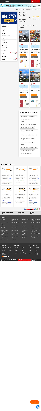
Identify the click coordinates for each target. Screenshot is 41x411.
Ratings (34, 18)
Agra (22, 250)
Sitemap (3, 252)
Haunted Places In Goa (36, 233)
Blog (9, 253)
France (30, 253)
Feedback (9, 247)
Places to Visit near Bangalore (4, 231)
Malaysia (23, 252)
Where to (3, 28)
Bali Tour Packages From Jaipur (27, 153)
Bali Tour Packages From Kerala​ (27, 150)
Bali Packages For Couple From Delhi (28, 116)
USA (30, 252)
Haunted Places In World (4, 234)
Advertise (3, 250)
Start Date (3, 33)
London (36, 248)
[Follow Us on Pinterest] (29, 209)
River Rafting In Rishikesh (24, 225)
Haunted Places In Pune (4, 237)
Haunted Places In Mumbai (14, 234)
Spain (30, 250)
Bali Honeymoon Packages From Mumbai (28, 131)
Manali (23, 247)
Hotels (39, 5)
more (27, 51)
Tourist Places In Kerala (4, 228)
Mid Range (5, 42)
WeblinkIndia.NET (34, 260)
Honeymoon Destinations (13, 239)
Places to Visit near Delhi (14, 231)
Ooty (22, 248)
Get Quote (22, 55)
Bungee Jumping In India (14, 225)
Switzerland (24, 253)
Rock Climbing (24, 222)
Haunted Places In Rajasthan (25, 234)
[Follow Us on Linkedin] (35, 209)
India (30, 247)
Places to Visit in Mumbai (14, 228)
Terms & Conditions (4, 254)
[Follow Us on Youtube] (33, 209)
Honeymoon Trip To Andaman (35, 237)
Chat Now (35, 402)
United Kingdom (36, 254)
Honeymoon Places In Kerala (5, 239)
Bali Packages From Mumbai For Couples (27, 120)
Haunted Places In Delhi (25, 231)
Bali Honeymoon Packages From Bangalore (28, 139)
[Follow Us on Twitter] (31, 209)
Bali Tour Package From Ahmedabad (28, 124)
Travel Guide (29, 5)
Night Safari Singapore (36, 222)
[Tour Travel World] (9, 5)
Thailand (36, 252)
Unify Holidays (28, 100)
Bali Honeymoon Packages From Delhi (29, 147)
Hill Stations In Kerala (15, 222)
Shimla (16, 248)
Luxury (4, 40)
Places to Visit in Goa (25, 227)
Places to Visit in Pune (36, 227)
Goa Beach (3, 219)
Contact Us (4, 247)
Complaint (3, 248)
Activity (19, 5)
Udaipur (16, 252)
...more (9, 178)
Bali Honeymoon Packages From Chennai (28, 143)
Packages (24, 5)
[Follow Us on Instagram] (39, 209)
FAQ (8, 252)
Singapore (17, 253)
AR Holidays (22, 180)
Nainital (16, 250)
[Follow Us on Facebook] (25, 209)
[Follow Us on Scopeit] (37, 209)
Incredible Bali (35, 80)
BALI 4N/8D (34, 40)
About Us (9, 248)
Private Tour (5, 47)
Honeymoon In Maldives (24, 237)
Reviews (38, 18)
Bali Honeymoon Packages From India (29, 135)
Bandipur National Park (14, 220)
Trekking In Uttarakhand (3, 225)
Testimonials (10, 250)
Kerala (16, 247)
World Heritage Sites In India (5, 223)
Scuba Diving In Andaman (35, 225)
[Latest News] (27, 209)
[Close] (38, 400)
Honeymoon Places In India (15, 237)
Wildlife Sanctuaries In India (36, 220)
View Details (23, 57)
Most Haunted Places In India (36, 231)
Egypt (36, 250)
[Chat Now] (37, 406)
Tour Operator (34, 5)
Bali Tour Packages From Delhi (27, 127)
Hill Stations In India (25, 219)
